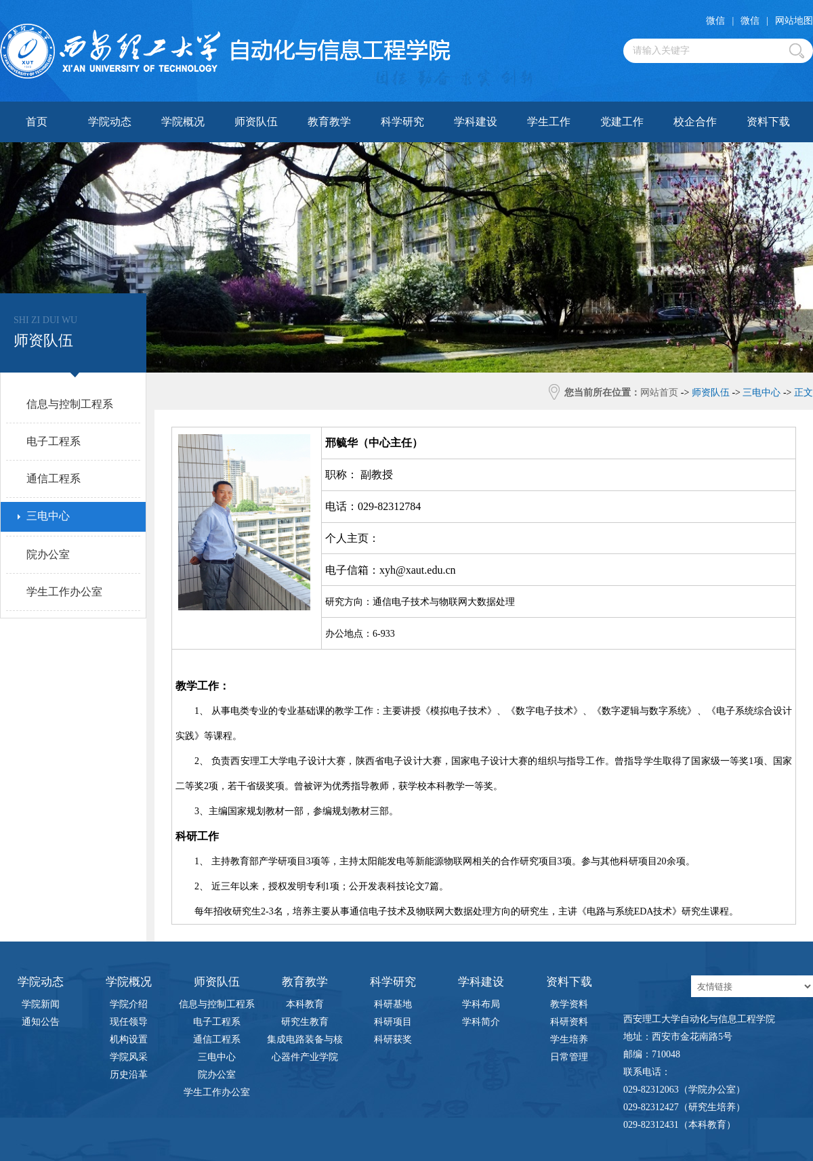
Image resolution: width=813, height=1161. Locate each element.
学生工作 (548, 121)
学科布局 (481, 1004)
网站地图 (794, 21)
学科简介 (481, 1022)
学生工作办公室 (217, 1092)
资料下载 (768, 121)
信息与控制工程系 (217, 1004)
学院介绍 (129, 1004)
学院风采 (129, 1057)
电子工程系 (217, 1022)
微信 (715, 21)
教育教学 (329, 121)
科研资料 (569, 1022)
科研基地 (393, 1004)
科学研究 (402, 121)
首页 (36, 121)
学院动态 (109, 121)
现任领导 (129, 1022)
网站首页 (659, 392)
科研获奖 (393, 1039)
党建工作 (622, 121)
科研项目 (393, 1022)
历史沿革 (129, 1075)
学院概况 (183, 121)
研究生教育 (305, 1022)
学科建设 (475, 121)
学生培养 (569, 1039)
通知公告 (41, 1022)
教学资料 (569, 1004)
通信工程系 (217, 1039)
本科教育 (305, 1004)
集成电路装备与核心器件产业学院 (305, 1041)
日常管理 (569, 1057)
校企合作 (695, 121)
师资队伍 (256, 121)
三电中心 (217, 1057)
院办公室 (217, 1075)
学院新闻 (41, 1004)
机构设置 (129, 1039)
